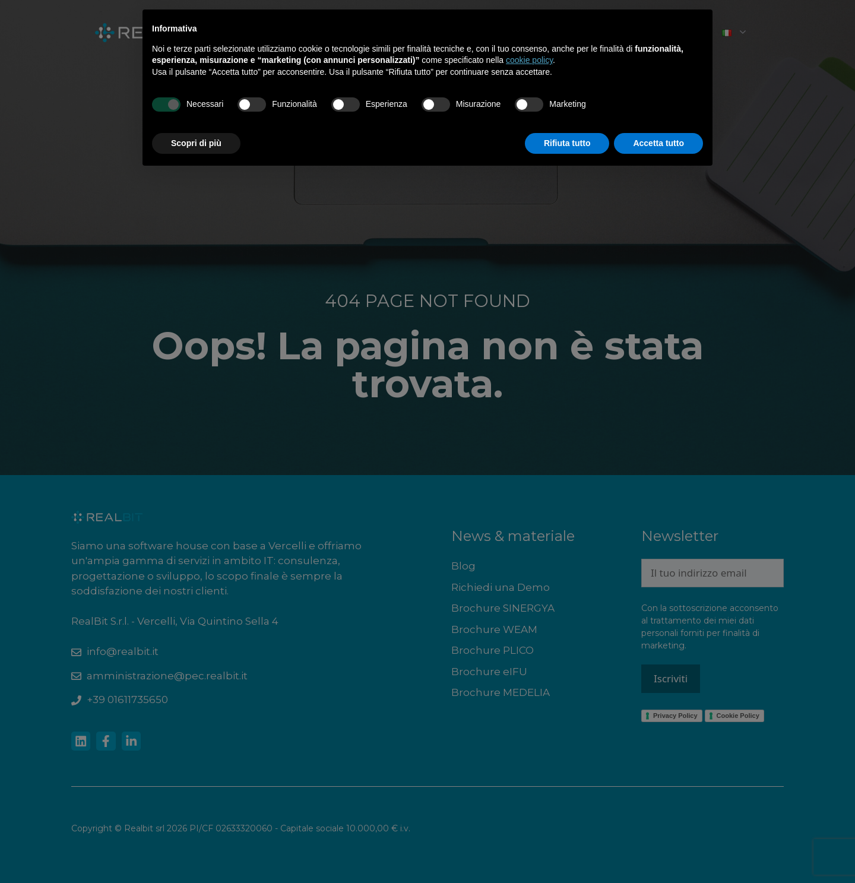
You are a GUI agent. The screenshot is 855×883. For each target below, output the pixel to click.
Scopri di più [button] (196, 143)
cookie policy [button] (529, 60)
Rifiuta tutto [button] (567, 143)
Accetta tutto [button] (658, 143)
